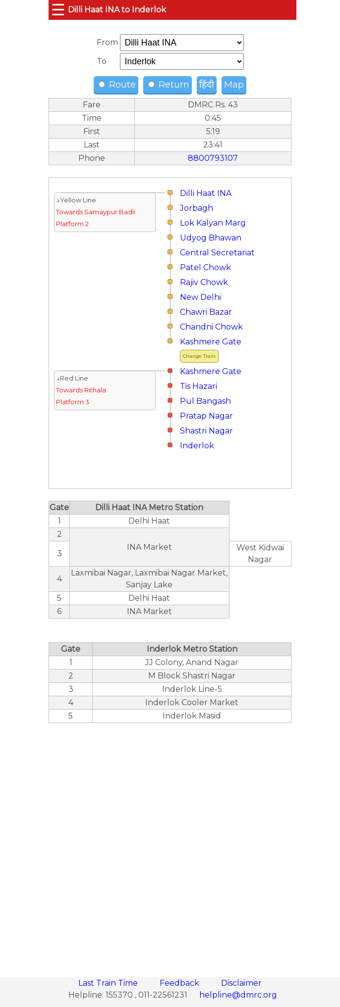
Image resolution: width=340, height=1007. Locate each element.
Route (117, 84)
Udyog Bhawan (210, 237)
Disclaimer (241, 983)
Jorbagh (196, 208)
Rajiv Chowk (204, 282)
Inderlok (197, 445)
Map (234, 84)
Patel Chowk (205, 267)
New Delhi (200, 297)
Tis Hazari (198, 386)
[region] (170, 845)
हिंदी (206, 84)
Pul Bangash (205, 401)
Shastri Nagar (206, 430)
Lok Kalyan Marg (213, 223)
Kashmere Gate (210, 341)
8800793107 (213, 158)
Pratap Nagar (206, 416)
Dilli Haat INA (205, 193)
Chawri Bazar (206, 312)
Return (168, 84)
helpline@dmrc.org (238, 995)
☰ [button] (58, 9)
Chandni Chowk (211, 327)
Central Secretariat (217, 252)
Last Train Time (109, 983)
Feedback (180, 983)
